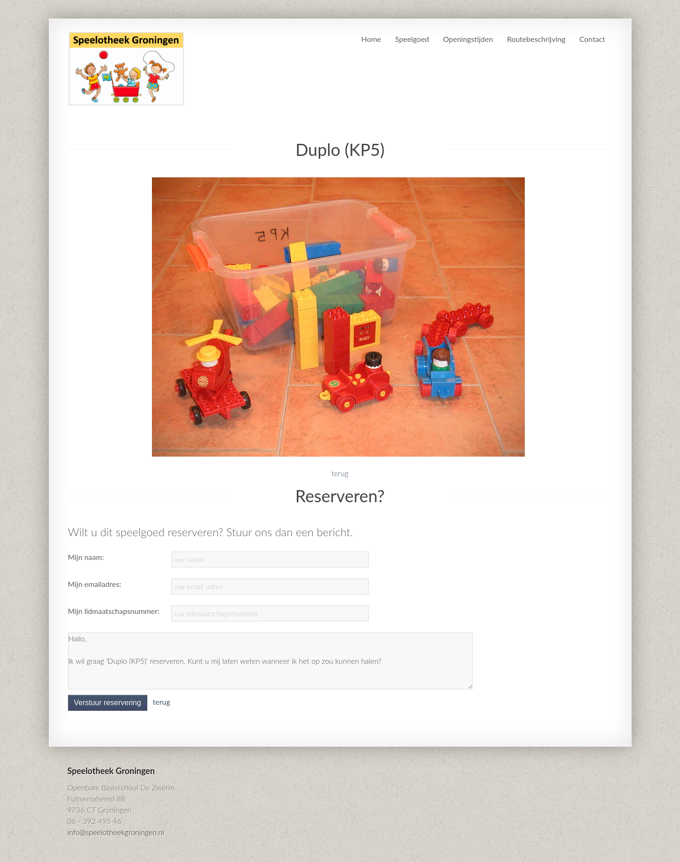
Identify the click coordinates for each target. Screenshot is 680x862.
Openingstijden (468, 38)
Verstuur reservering (107, 703)
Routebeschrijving (536, 38)
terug (339, 473)
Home (371, 38)
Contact (592, 38)
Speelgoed (412, 38)
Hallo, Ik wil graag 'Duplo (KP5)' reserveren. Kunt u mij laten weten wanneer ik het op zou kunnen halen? (270, 661)
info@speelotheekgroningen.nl (116, 832)
